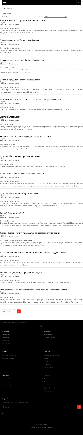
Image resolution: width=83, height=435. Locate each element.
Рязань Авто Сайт (41, 2)
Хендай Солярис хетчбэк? (12, 213)
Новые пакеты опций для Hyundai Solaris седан (22, 60)
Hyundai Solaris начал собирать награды (19, 193)
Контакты (47, 382)
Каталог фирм (6, 382)
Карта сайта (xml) (49, 388)
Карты (46, 358)
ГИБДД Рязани (48, 367)
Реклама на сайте (49, 379)
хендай (17, 28)
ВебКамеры (47, 364)
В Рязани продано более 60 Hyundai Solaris (20, 80)
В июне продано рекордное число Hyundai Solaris (23, 20)
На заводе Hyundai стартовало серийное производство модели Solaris (33, 253)
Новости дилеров (14, 24)
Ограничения (6, 340)
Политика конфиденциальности (11, 414)
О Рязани (47, 351)
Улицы (46, 361)
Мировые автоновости (9, 355)
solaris (12, 28)
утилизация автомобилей (23, 241)
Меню (41, 325)
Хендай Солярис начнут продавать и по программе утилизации (30, 233)
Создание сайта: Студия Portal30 (41, 427)
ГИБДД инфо (6, 343)
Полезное (5, 375)
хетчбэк (17, 48)
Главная (5, 8)
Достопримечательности (51, 355)
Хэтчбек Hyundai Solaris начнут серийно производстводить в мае (30, 99)
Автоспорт (5, 337)
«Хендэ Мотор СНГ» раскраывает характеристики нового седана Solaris (33, 290)
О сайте (47, 375)
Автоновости (6, 334)
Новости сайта (48, 385)
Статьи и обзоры (7, 379)
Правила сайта (48, 391)
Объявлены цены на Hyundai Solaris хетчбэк (20, 40)
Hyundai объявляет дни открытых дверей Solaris (22, 174)
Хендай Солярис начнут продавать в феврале (21, 272)
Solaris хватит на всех (10, 117)
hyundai (6, 28)
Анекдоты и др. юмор (8, 385)
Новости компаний (8, 358)
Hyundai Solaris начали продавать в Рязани (20, 156)
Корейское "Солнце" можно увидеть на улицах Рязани (25, 136)
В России (3, 24)
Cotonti (45, 424)
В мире (4, 351)
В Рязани (5, 331)
